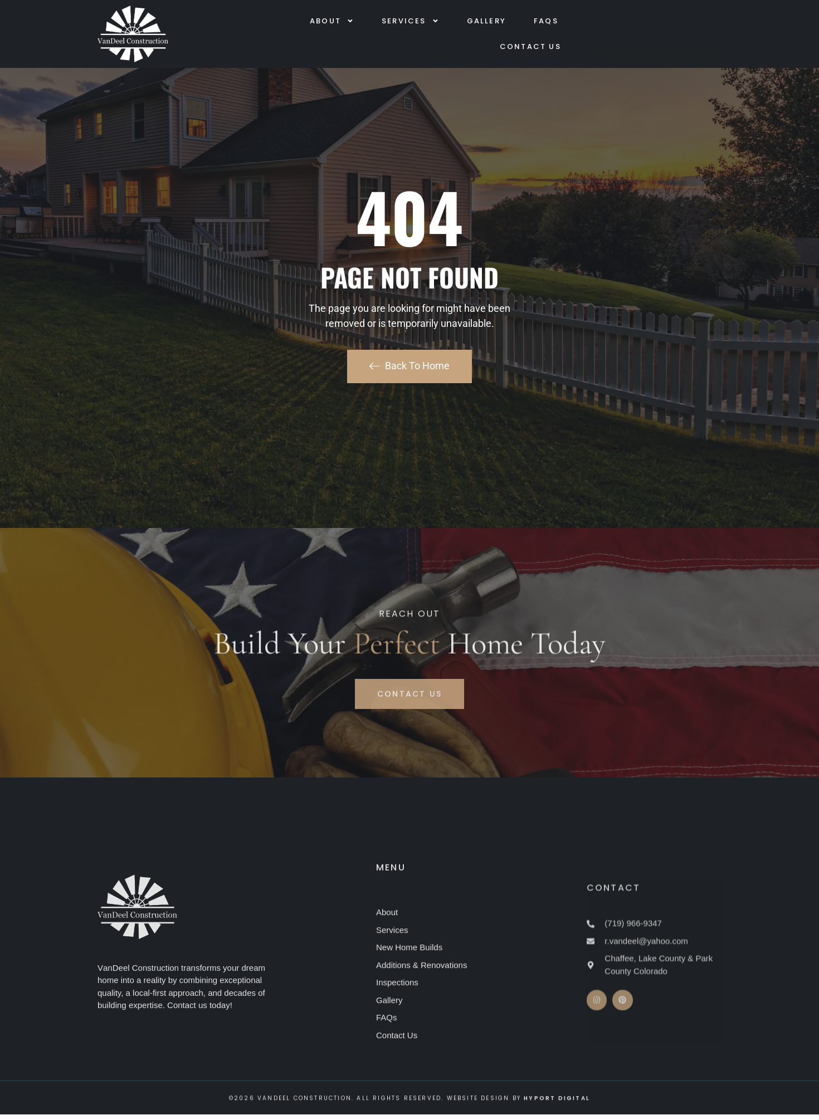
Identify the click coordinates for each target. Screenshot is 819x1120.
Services (410, 22)
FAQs (546, 22)
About (332, 22)
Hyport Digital (557, 1107)
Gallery (486, 22)
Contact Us (530, 47)
